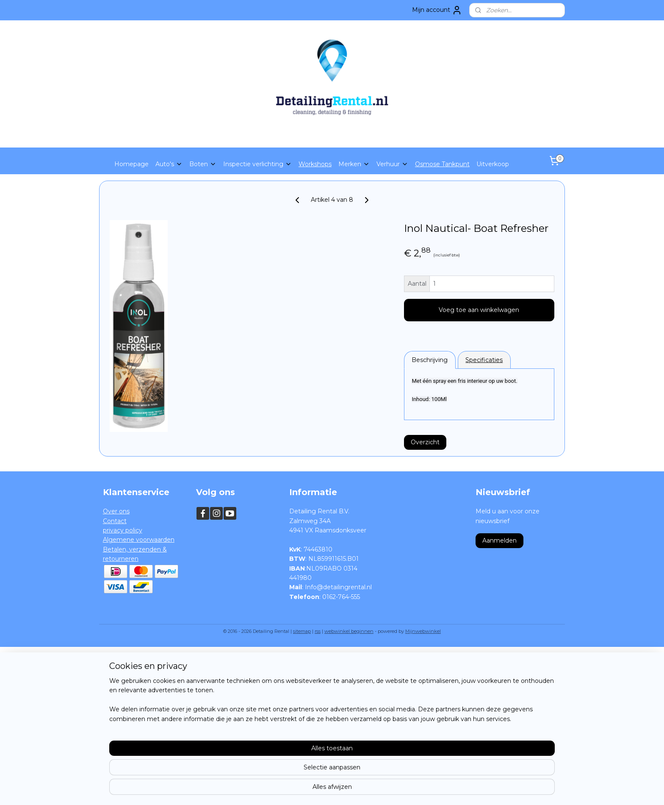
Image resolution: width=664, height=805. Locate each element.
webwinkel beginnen (349, 631)
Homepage (131, 164)
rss (318, 631)
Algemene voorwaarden (138, 539)
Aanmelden (499, 540)
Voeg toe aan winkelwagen (479, 310)
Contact (115, 521)
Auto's (169, 164)
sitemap (302, 631)
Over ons (116, 511)
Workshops (315, 164)
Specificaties (484, 360)
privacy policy (122, 530)
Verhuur (392, 164)
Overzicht (425, 442)
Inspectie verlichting (257, 164)
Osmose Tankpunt (442, 164)
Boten (202, 164)
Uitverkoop (492, 164)
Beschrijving (430, 360)
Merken (354, 164)
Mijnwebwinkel (423, 631)
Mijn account (437, 10)
